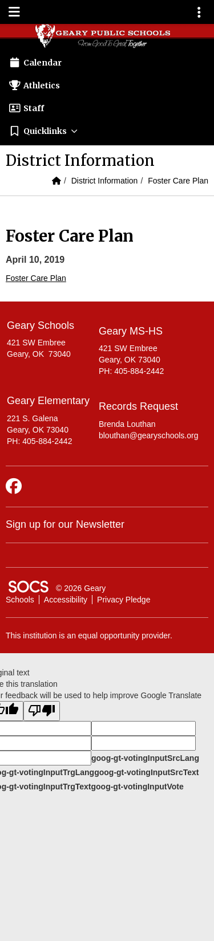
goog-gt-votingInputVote (137, 786)
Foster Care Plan (178, 180)
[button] (107, 131)
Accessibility (65, 599)
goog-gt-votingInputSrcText (146, 772)
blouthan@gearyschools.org (149, 435)
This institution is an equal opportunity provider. (89, 635)
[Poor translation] (41, 711)
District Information (104, 180)
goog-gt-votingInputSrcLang (145, 758)
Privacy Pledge (123, 599)
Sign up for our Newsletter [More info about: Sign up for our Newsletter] (65, 524)
